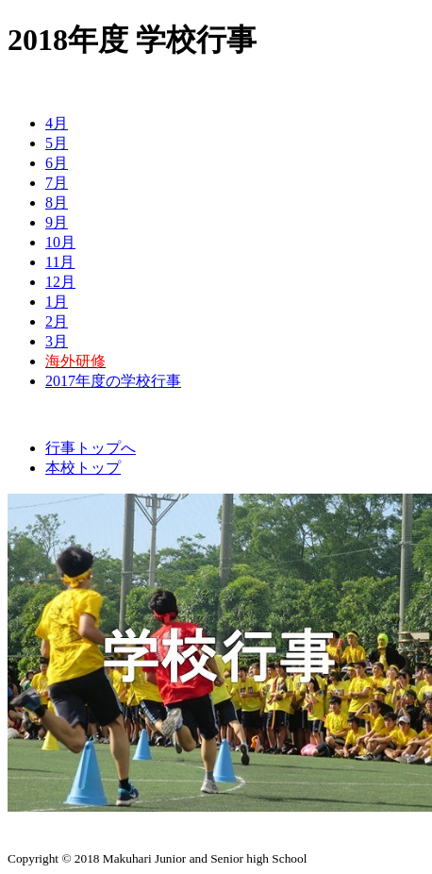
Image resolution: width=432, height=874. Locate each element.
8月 (56, 202)
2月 (56, 321)
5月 (56, 143)
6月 (56, 163)
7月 (56, 183)
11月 (60, 262)
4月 (56, 123)
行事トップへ (90, 448)
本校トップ (83, 468)
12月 (60, 282)
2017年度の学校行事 (113, 381)
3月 (56, 341)
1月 (56, 302)
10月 (60, 242)
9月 (56, 222)
